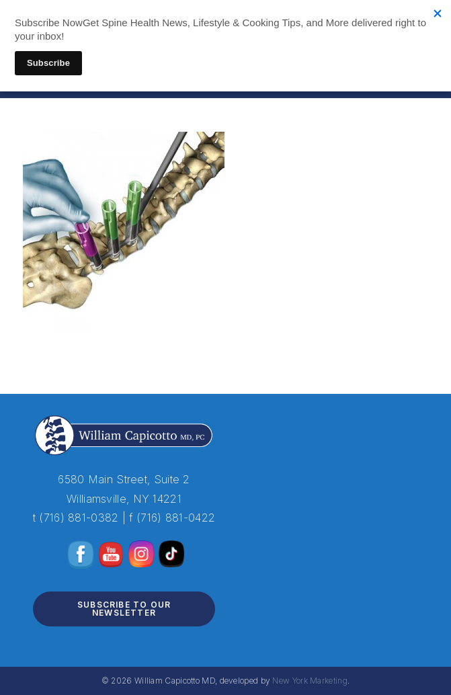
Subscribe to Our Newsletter (124, 609)
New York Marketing (309, 681)
